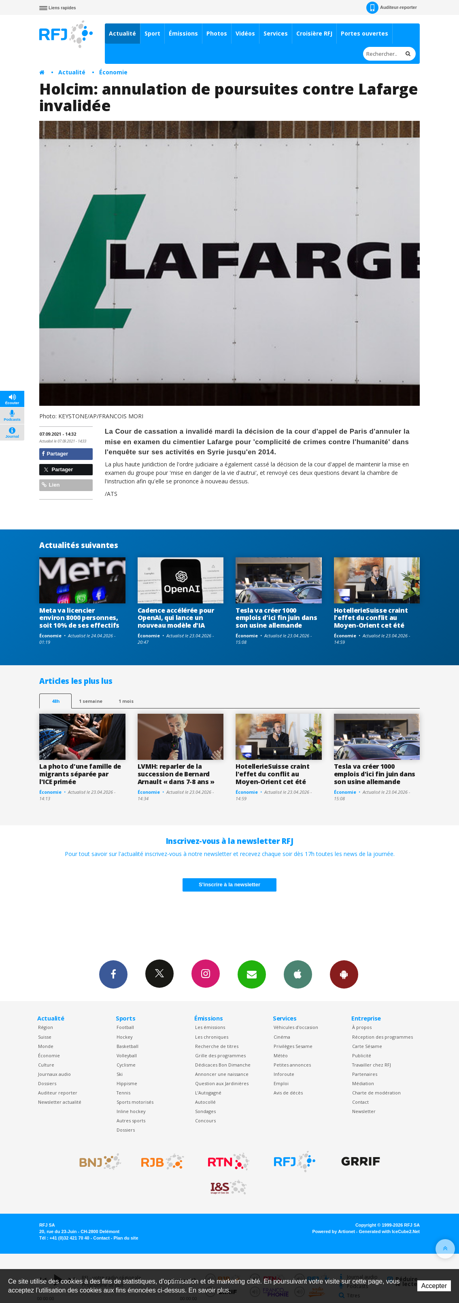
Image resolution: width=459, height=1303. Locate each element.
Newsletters (252, 974)
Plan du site (125, 1238)
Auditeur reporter (57, 1092)
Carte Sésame (367, 1046)
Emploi (281, 1083)
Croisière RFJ (314, 33)
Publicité (361, 1055)
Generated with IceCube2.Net (389, 1231)
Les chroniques (211, 1036)
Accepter (434, 1285)
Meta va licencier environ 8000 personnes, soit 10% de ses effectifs (79, 618)
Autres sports (131, 1120)
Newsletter (364, 1111)
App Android (344, 974)
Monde (45, 1046)
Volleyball (127, 1055)
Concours (205, 1120)
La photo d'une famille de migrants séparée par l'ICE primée (80, 774)
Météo (281, 1055)
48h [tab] (56, 701)
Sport (152, 33)
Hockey (124, 1036)
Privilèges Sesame (293, 1046)
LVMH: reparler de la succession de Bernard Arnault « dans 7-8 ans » (176, 774)
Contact (360, 1102)
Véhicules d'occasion (296, 1027)
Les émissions (210, 1027)
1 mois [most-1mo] (126, 701)
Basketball (127, 1046)
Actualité (122, 33)
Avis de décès (288, 1092)
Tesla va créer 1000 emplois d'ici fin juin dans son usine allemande (276, 618)
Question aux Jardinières (222, 1083)
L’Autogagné (208, 1092)
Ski (120, 1074)
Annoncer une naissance (222, 1074)
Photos (216, 33)
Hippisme (127, 1083)
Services (276, 33)
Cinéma (282, 1036)
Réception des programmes (382, 1036)
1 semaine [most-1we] (90, 701)
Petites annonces (292, 1064)
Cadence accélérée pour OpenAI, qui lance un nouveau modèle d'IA (176, 618)
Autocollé (205, 1102)
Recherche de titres (216, 1046)
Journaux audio (54, 1074)
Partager (55, 454)
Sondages (205, 1111)
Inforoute (284, 1074)
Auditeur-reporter (391, 8)
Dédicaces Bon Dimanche (223, 1064)
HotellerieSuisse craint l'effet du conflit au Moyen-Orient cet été (371, 618)
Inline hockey (131, 1111)
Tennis (123, 1092)
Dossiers (47, 1083)
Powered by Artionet (333, 1231)
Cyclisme (126, 1064)
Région (45, 1027)
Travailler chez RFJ (371, 1064)
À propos (362, 1027)
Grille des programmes (220, 1055)
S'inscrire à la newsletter (229, 884)
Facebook (113, 974)
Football (125, 1027)
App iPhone (298, 974)
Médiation (363, 1083)
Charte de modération (376, 1092)
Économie (113, 72)
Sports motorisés (135, 1102)
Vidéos (245, 33)
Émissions (183, 33)
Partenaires (364, 1074)
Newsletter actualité (59, 1102)
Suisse (44, 1036)
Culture (46, 1064)
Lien (51, 485)
